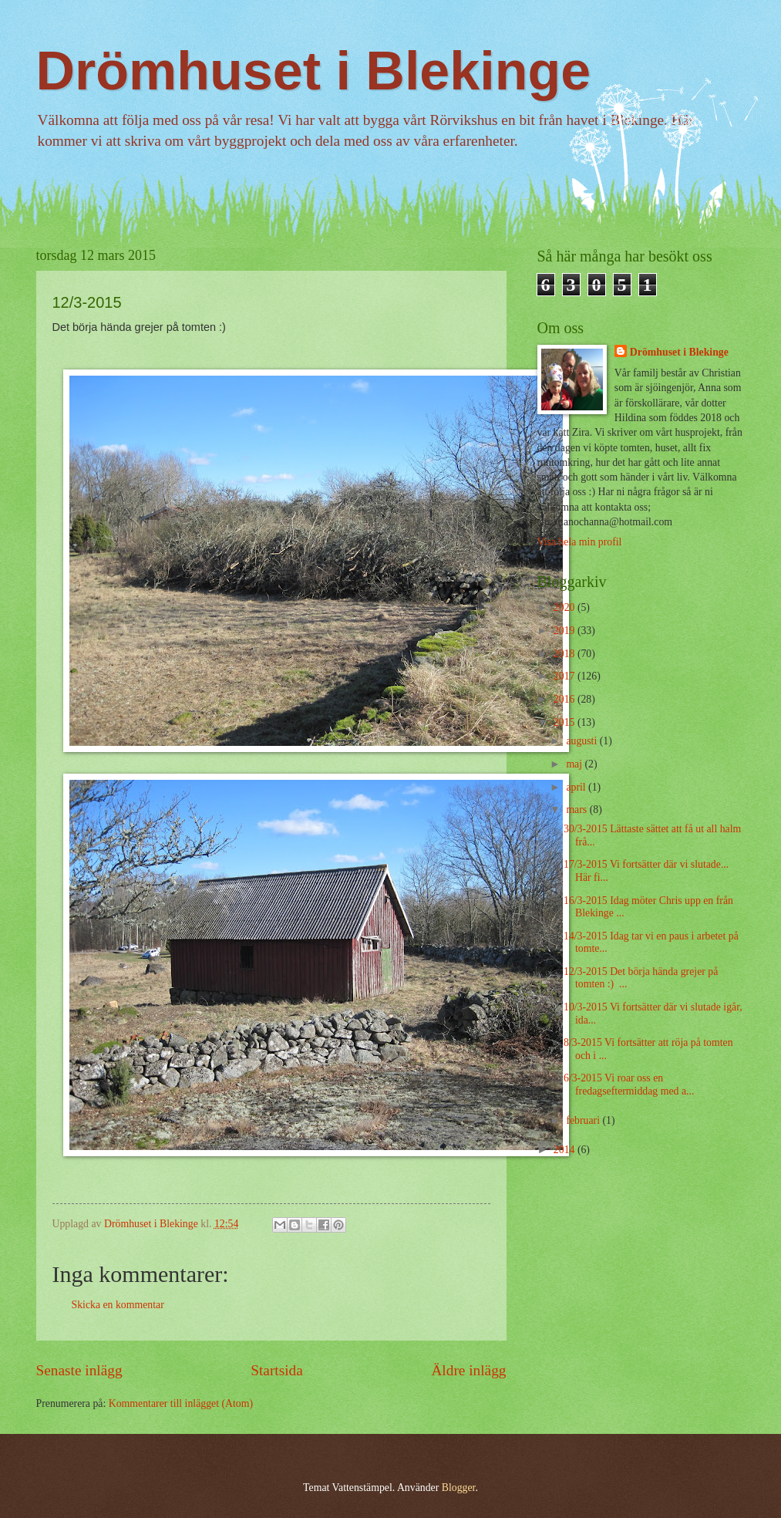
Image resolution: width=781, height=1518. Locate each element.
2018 (565, 653)
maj (575, 764)
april (577, 787)
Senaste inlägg (79, 1370)
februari (584, 1120)
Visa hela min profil (579, 542)
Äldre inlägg (468, 1370)
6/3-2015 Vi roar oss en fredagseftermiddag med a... (629, 1084)
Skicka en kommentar (118, 1305)
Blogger (459, 1487)
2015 (565, 722)
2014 (565, 1149)
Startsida (277, 1370)
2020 (565, 607)
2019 (565, 630)
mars (577, 809)
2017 (565, 676)
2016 (565, 699)
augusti (582, 741)
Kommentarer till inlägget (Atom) (181, 1403)
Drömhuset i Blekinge (313, 71)
